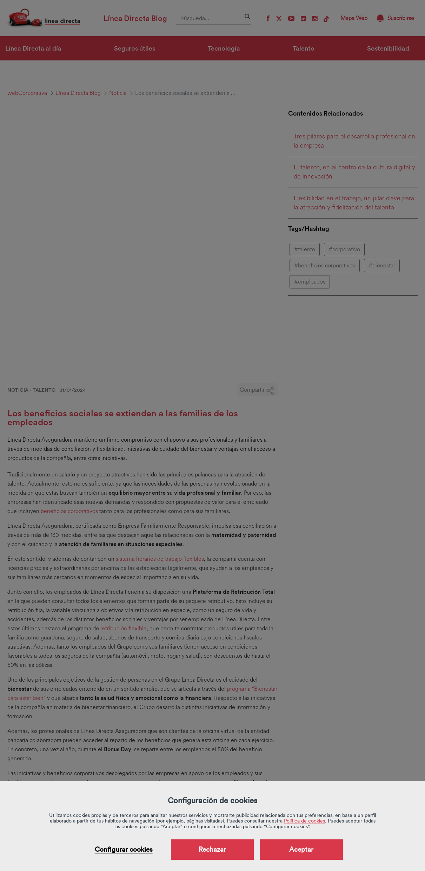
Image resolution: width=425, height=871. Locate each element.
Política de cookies (304, 821)
